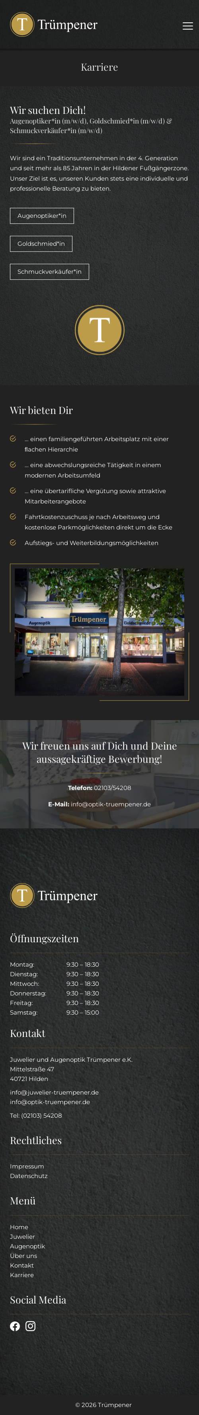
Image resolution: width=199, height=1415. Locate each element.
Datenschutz (29, 1176)
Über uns (23, 1256)
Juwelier (22, 1236)
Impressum (27, 1166)
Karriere (22, 1275)
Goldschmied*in (41, 245)
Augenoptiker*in (42, 217)
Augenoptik (27, 1246)
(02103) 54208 (41, 1115)
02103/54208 (112, 789)
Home (19, 1227)
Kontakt (22, 1265)
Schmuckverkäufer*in (50, 273)
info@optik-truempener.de (50, 1102)
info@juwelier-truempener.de (54, 1092)
